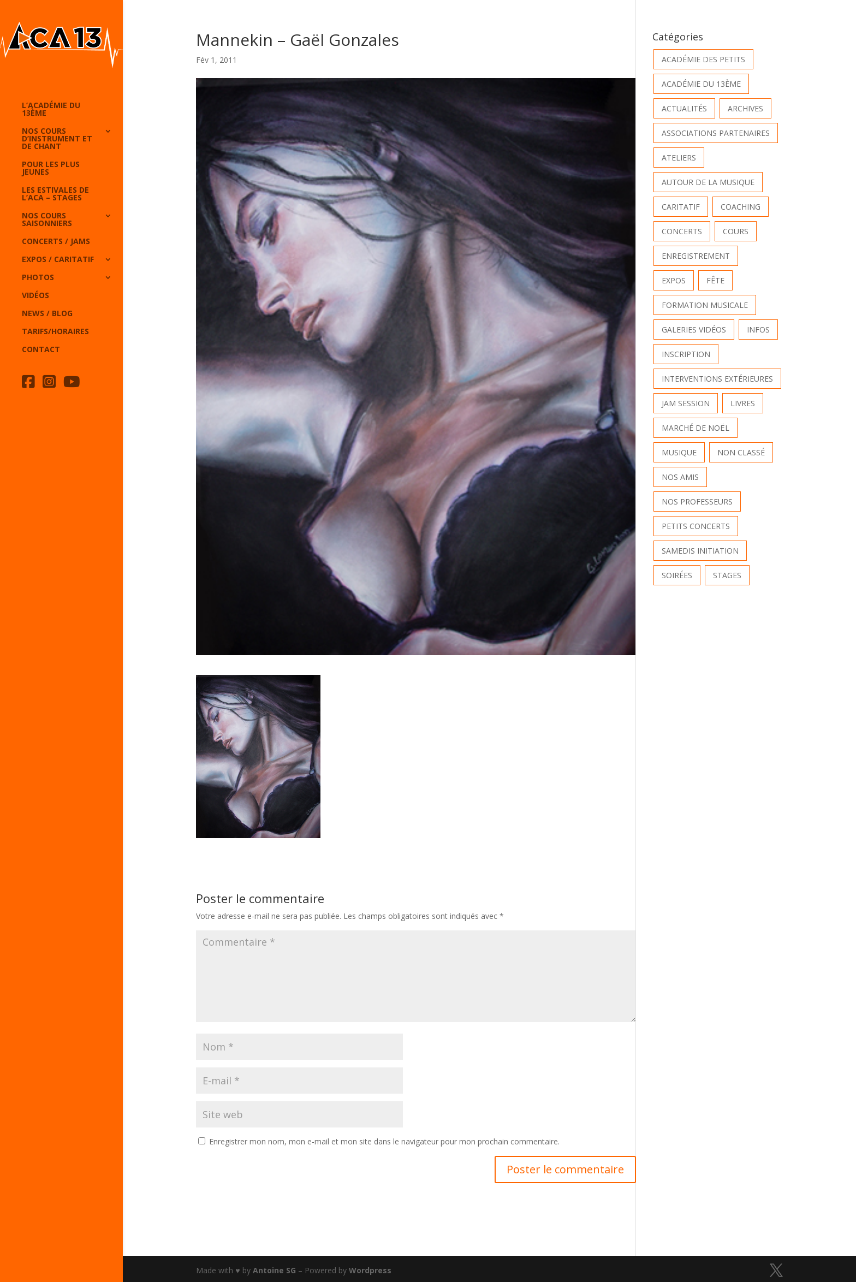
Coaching (740, 206)
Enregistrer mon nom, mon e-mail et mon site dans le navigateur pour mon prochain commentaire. (384, 1141)
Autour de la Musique (708, 182)
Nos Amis (680, 477)
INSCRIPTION (686, 354)
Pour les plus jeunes (51, 169)
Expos (674, 280)
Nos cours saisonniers (47, 220)
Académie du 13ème (701, 84)
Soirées (677, 575)
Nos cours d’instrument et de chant (57, 139)
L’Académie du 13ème (51, 110)
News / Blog (47, 314)
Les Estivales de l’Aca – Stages (55, 194)
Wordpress (370, 1270)
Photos (38, 278)
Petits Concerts (696, 526)
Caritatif (681, 206)
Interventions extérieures (717, 378)
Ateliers (679, 157)
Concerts (682, 231)
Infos (758, 329)
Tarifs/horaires (55, 332)
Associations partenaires (716, 133)
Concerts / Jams (56, 242)
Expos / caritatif (58, 260)
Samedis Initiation (700, 550)
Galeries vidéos (694, 329)
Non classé (741, 452)
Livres (742, 403)
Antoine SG (274, 1270)
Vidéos (35, 296)
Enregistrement (696, 256)
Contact (41, 350)
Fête (715, 280)
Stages (727, 575)
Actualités (684, 108)
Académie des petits (703, 59)
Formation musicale (705, 305)
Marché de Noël (695, 428)
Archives (745, 108)
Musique (679, 452)
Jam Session (686, 403)
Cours (735, 231)
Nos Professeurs (697, 501)
